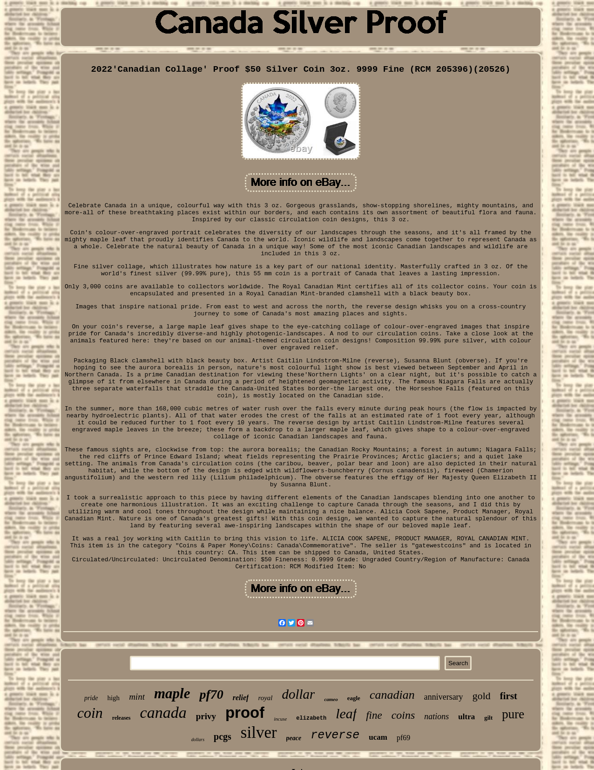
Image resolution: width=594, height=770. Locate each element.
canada (163, 712)
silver (259, 732)
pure (513, 714)
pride (91, 698)
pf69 (403, 738)
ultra (466, 716)
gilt (488, 717)
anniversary (443, 697)
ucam (378, 737)
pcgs (222, 736)
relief (241, 698)
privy (206, 716)
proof (244, 712)
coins (403, 715)
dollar (298, 694)
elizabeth (311, 718)
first (508, 696)
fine (374, 715)
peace (294, 738)
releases (121, 718)
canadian (392, 695)
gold (481, 696)
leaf (346, 713)
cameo (331, 699)
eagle (353, 698)
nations (436, 716)
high (113, 698)
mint (137, 697)
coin (90, 712)
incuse (280, 719)
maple (172, 693)
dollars (197, 739)
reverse (334, 735)
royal (265, 698)
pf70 (211, 694)
